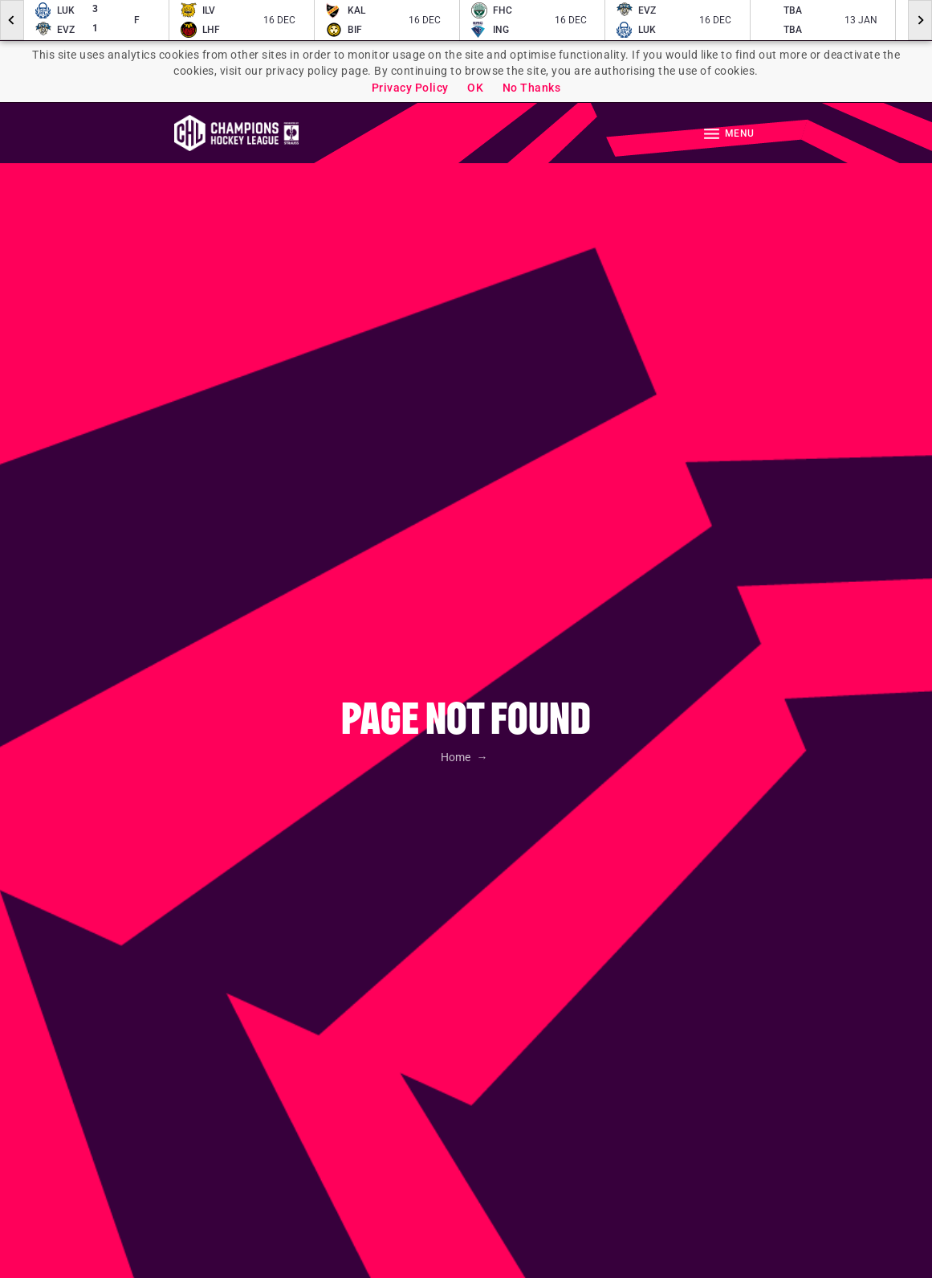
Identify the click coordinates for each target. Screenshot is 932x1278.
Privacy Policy (410, 87)
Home (457, 757)
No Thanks (532, 87)
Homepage (236, 133)
